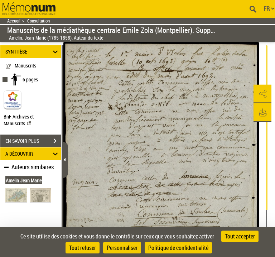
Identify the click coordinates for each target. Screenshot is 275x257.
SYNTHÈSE (32, 51)
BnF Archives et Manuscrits (19, 120)
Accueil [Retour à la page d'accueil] (13, 21)
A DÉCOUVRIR (32, 153)
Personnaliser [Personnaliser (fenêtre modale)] (122, 248)
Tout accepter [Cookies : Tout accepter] (240, 236)
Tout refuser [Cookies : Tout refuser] (82, 248)
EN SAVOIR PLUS (33, 141)
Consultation (38, 21)
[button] (262, 94)
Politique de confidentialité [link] (178, 248)
